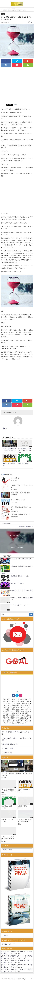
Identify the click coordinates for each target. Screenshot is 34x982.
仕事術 (2, 14)
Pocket (15, 104)
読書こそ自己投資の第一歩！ (10, 744)
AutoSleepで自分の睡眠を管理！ (25, 526)
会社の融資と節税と (6, 523)
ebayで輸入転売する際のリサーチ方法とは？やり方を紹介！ (16, 739)
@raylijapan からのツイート (10, 944)
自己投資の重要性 (7, 752)
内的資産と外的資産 (7, 748)
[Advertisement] (17, 86)
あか (32, 22)
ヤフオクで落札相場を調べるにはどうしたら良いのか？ (16, 733)
